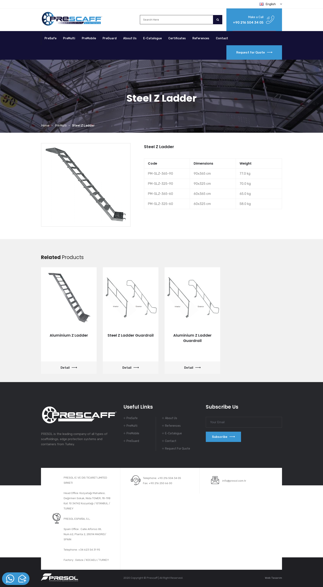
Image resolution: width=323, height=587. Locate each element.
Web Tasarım (273, 577)
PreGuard (110, 38)
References (200, 38)
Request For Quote (177, 448)
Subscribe (223, 437)
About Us (130, 38)
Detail (69, 368)
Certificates (177, 38)
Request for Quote (254, 52)
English (271, 4)
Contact (222, 38)
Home (45, 125)
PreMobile (89, 38)
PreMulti (69, 38)
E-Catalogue (152, 38)
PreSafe (50, 38)
